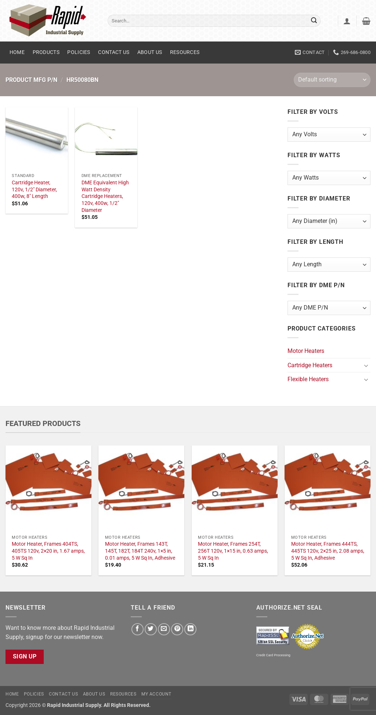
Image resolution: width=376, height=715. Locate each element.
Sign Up (25, 656)
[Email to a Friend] (164, 629)
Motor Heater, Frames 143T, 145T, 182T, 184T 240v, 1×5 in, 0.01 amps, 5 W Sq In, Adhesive (140, 551)
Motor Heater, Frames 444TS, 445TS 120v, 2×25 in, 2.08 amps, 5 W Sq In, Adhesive (327, 551)
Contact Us (113, 52)
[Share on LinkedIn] (190, 629)
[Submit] (314, 21)
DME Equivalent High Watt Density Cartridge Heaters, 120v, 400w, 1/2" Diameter (105, 196)
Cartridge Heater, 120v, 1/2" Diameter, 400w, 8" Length (34, 189)
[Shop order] (332, 80)
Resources (185, 52)
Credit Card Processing (273, 655)
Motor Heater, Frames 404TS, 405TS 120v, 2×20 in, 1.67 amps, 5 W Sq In (48, 551)
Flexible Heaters (308, 379)
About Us (149, 52)
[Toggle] (366, 365)
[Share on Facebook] (137, 629)
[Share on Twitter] (151, 629)
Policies (78, 52)
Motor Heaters (306, 350)
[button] (347, 21)
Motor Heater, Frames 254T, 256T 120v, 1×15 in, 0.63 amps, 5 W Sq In (233, 551)
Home (17, 52)
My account (156, 694)
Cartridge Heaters (310, 365)
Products (46, 52)
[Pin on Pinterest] (177, 629)
